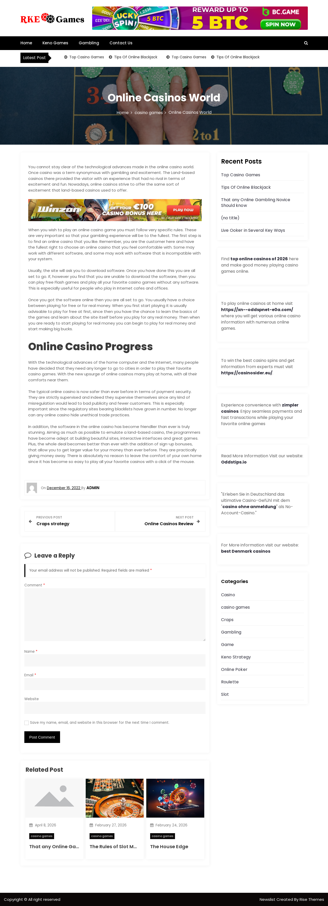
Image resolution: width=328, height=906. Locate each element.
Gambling (89, 43)
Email (30, 674)
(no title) (230, 218)
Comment (34, 584)
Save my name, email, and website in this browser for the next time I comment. (99, 722)
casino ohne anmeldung (249, 507)
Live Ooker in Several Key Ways (253, 230)
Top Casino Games (86, 57)
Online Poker (234, 669)
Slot (225, 694)
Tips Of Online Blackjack (135, 57)
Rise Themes (312, 899)
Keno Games (55, 43)
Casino (228, 595)
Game (227, 645)
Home (26, 43)
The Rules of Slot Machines (121, 846)
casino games (42, 836)
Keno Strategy (236, 657)
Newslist (268, 899)
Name (31, 651)
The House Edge (169, 846)
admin (92, 487)
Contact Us (121, 43)
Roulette (230, 682)
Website (31, 698)
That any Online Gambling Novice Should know (255, 202)
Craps (227, 620)
